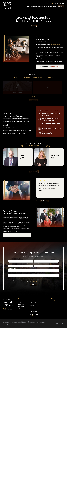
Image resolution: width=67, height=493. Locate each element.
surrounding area (50, 43)
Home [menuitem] (24, 6)
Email (35, 263)
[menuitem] (4, 326)
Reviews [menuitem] (50, 6)
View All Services (33, 100)
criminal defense (57, 44)
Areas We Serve (21, 306)
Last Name (36, 259)
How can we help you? (12, 272)
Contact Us (60, 6)
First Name (10, 259)
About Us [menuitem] (28, 6)
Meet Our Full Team (33, 171)
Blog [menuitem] (46, 6)
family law (52, 44)
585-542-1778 (59, 3)
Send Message (33, 284)
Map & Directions (33, 306)
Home (19, 300)
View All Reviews (44, 200)
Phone (9, 263)
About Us (20, 302)
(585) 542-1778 (46, 66)
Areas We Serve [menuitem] (41, 6)
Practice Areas (21, 304)
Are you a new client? (12, 268)
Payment (20, 308)
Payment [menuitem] (54, 6)
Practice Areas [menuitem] (34, 6)
